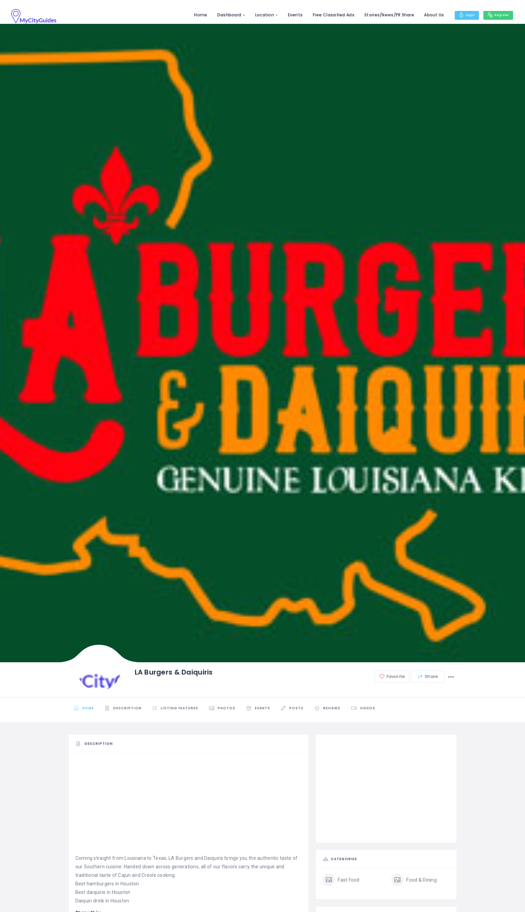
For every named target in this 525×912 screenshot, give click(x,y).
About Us (427, 15)
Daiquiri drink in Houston (102, 900)
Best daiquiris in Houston (103, 892)
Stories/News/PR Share (383, 15)
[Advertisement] (188, 806)
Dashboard (222, 15)
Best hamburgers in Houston (107, 883)
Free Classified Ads (327, 15)
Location (257, 15)
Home (194, 15)
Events (288, 15)
